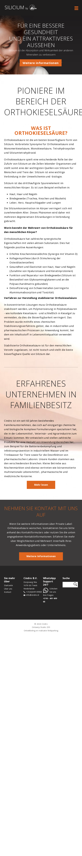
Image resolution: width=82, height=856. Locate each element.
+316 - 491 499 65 (50, 600)
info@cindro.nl (32, 595)
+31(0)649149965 (34, 592)
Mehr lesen (41, 484)
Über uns (8, 588)
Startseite (8, 585)
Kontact (7, 592)
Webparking (52, 630)
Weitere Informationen (41, 556)
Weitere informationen (41, 63)
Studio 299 (45, 627)
